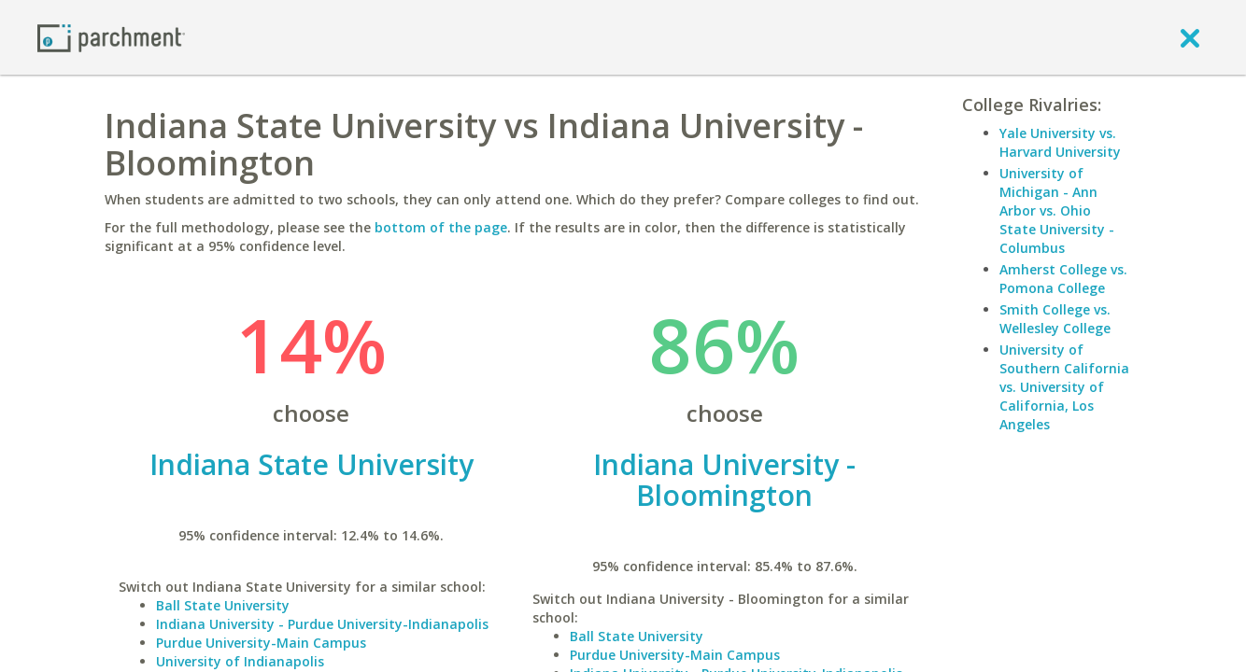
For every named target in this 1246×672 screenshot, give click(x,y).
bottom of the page (441, 227)
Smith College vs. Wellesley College (1055, 319)
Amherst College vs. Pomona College (1063, 278)
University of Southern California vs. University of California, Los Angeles (1064, 387)
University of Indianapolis (240, 661)
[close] (1190, 37)
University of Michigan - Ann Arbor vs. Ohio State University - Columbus (1056, 210)
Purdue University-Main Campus (261, 642)
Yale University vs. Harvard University (1060, 142)
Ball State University (223, 605)
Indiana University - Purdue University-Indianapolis (322, 624)
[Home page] (111, 37)
